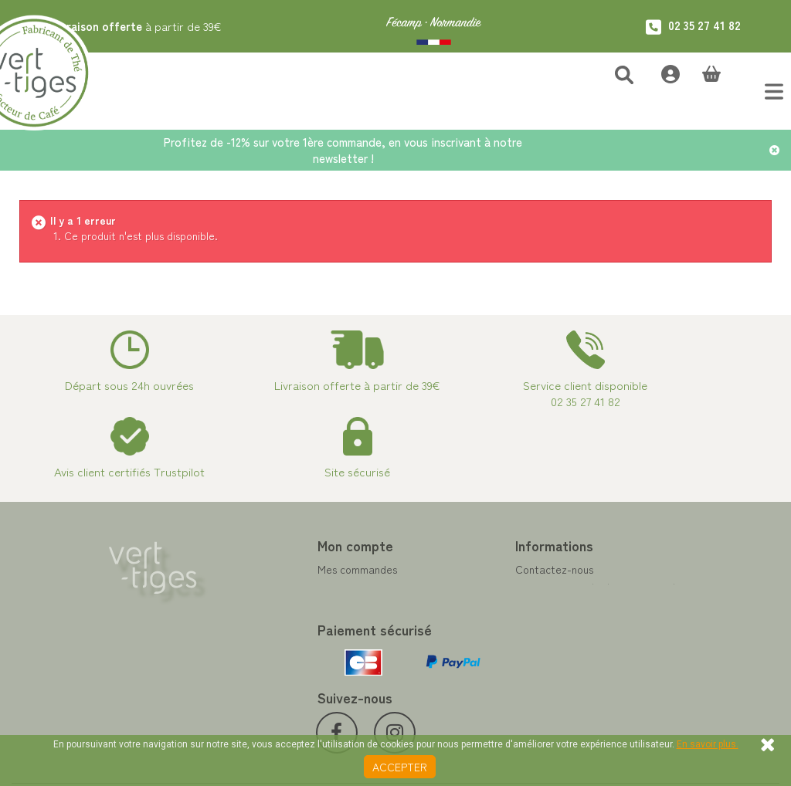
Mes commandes (249, 569)
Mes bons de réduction (263, 643)
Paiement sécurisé (450, 621)
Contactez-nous (446, 569)
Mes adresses (241, 606)
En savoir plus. (707, 744)
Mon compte (247, 545)
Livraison (428, 677)
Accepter (399, 766)
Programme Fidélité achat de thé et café (494, 595)
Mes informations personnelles (281, 624)
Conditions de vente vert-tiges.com (493, 658)
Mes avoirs (234, 587)
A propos (428, 640)
